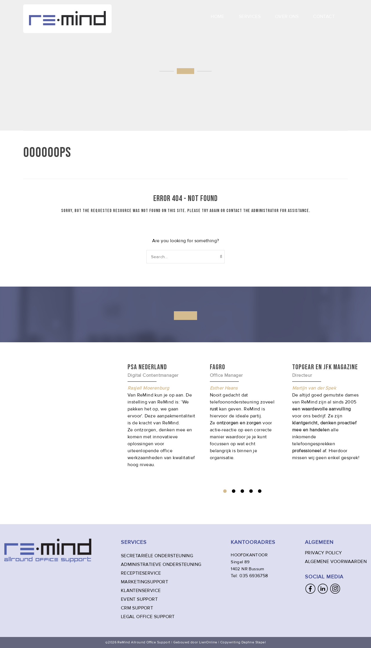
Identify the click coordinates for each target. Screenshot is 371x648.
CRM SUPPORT (137, 608)
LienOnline (208, 642)
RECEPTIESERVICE (141, 573)
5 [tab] (259, 491)
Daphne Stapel (253, 642)
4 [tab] (251, 491)
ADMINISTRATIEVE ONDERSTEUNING (161, 564)
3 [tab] (242, 491)
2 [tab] (233, 491)
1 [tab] (225, 491)
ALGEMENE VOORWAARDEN (336, 561)
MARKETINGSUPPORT (144, 582)
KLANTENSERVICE (141, 590)
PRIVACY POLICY (323, 553)
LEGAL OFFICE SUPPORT (148, 617)
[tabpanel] (244, 412)
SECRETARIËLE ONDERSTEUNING (157, 556)
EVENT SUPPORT (139, 599)
